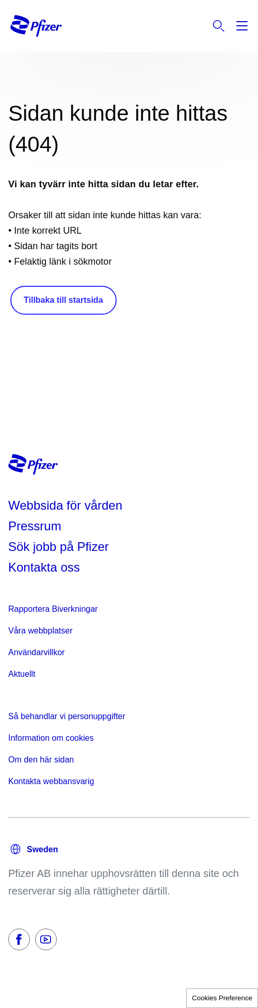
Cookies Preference (222, 998)
